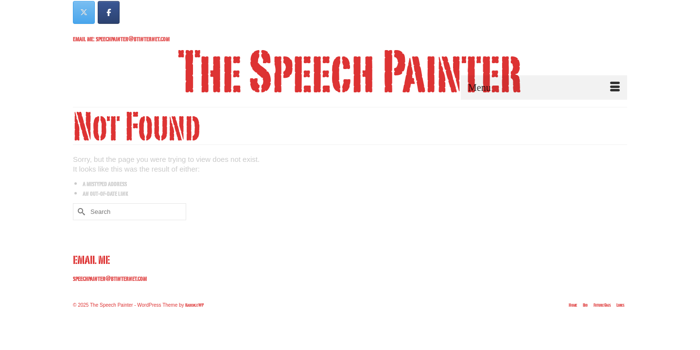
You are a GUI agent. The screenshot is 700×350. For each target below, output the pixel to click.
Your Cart (601, 8)
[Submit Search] (80, 232)
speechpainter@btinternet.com (110, 298)
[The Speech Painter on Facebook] (109, 12)
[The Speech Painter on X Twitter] (84, 12)
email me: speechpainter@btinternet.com (121, 38)
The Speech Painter (350, 70)
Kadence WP (194, 325)
